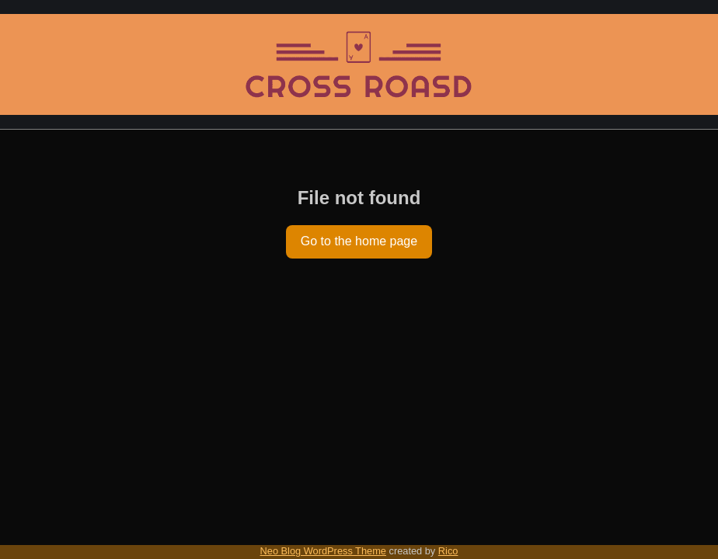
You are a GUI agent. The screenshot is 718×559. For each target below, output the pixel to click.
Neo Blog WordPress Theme (323, 551)
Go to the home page (359, 241)
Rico (448, 551)
